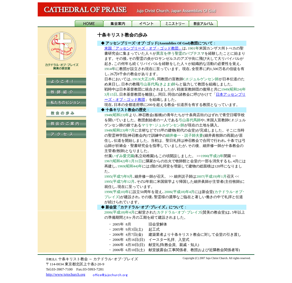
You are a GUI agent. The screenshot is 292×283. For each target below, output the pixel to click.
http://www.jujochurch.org (65, 274)
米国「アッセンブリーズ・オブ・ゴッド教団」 (143, 48)
